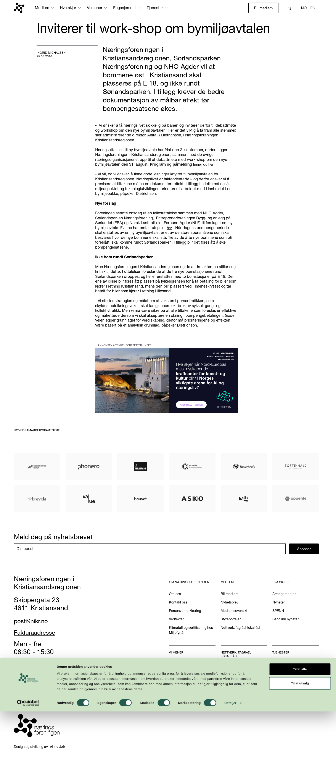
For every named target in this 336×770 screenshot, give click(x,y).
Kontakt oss (178, 602)
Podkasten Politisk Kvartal (189, 695)
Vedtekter (176, 619)
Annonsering (282, 673)
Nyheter (278, 602)
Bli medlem (263, 7)
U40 (224, 677)
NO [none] (304, 8)
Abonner (304, 549)
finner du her (204, 164)
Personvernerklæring (185, 611)
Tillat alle (300, 727)
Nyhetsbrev (229, 602)
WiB (224, 668)
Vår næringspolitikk (183, 664)
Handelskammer (285, 664)
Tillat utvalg (300, 742)
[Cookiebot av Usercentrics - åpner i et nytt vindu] (28, 761)
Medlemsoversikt (234, 611)
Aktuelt (174, 673)
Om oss (175, 594)
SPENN (278, 611)
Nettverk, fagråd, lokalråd (240, 628)
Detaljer (230, 761)
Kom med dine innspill (186, 703)
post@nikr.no (33, 621)
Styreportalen (231, 619)
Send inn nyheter (285, 619)
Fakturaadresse (37, 633)
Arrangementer (284, 594)
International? (283, 681)
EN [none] (312, 8)
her (169, 227)
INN (224, 685)
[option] (312, 8)
